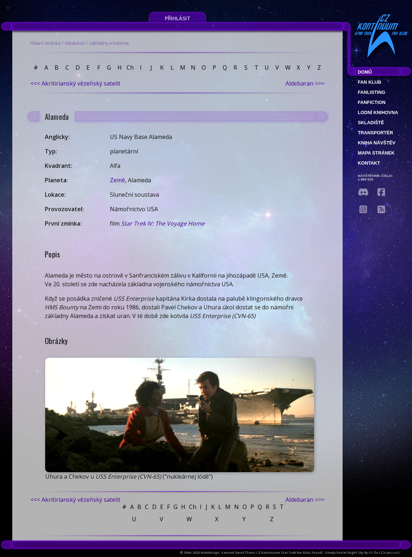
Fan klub (369, 82)
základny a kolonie (109, 43)
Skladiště (371, 122)
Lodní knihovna (378, 112)
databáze (75, 43)
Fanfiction (372, 102)
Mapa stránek (376, 153)
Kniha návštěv (376, 142)
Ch (130, 67)
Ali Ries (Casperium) (384, 552)
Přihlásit (177, 18)
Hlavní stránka (45, 43)
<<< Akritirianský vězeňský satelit (75, 83)
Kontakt (369, 163)
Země (117, 180)
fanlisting (371, 92)
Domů (365, 72)
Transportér (375, 132)
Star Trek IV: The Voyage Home (163, 223)
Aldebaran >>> (305, 83)
